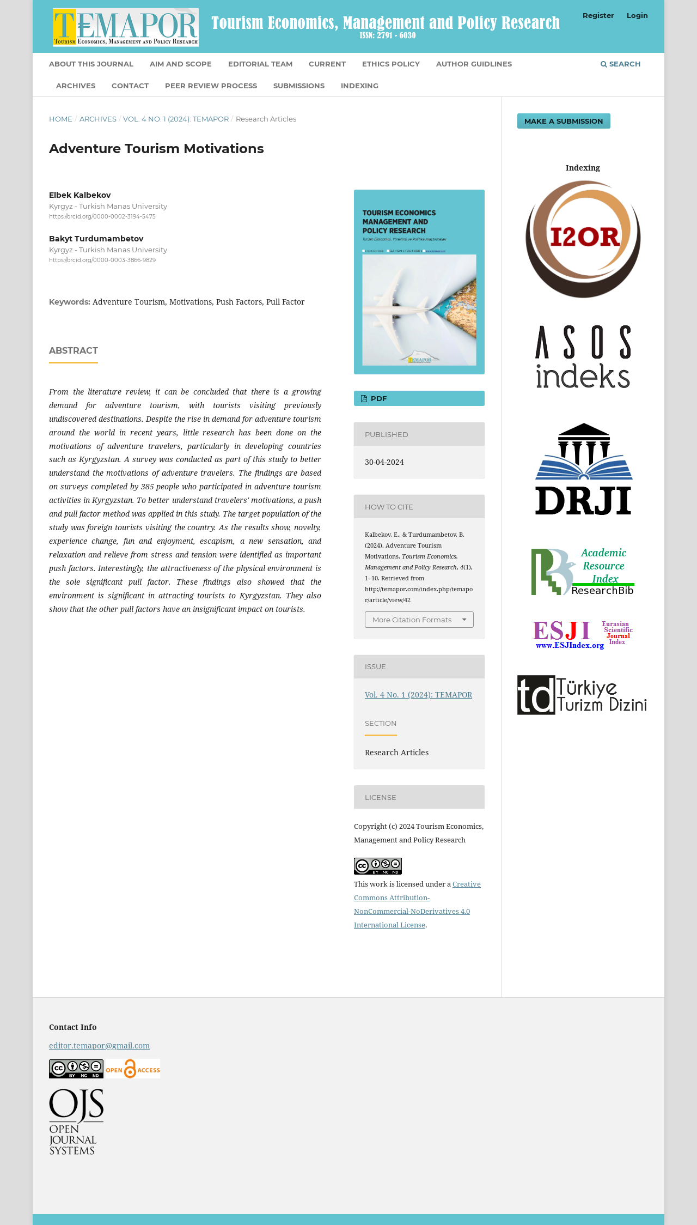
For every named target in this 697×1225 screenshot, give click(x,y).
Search (621, 63)
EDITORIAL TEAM (260, 63)
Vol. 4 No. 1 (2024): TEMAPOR (176, 118)
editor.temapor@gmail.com (99, 1045)
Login (637, 15)
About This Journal (91, 63)
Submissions (299, 85)
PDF (378, 398)
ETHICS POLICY (391, 63)
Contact (130, 85)
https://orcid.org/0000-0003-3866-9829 (102, 260)
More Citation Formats (411, 619)
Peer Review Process (211, 85)
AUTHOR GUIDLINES (474, 63)
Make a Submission (563, 121)
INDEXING (359, 85)
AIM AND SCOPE (181, 63)
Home (60, 118)
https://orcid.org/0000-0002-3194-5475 (102, 216)
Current (327, 63)
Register (598, 15)
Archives (75, 85)
